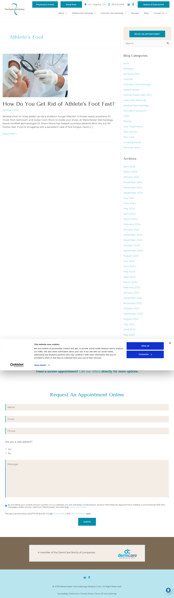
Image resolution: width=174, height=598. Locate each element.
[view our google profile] (129, 4)
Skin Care (129, 138)
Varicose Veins (131, 148)
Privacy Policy (59, 517)
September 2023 (133, 252)
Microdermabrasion (134, 112)
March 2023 (130, 284)
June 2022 (129, 332)
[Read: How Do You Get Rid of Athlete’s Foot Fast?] (35, 76)
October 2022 (131, 310)
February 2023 (131, 289)
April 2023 (129, 279)
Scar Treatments (133, 127)
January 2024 (131, 231)
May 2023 (129, 273)
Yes (9, 452)
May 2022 (129, 337)
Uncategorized (132, 143)
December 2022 (132, 300)
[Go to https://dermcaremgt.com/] (87, 555)
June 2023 (129, 268)
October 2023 (131, 247)
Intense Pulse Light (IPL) (137, 96)
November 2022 (132, 305)
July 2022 (129, 326)
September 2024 (133, 194)
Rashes (127, 122)
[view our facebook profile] (133, 4)
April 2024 (129, 215)
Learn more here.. (78, 510)
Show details (40, 593)
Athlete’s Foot (11, 111)
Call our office (89, 374)
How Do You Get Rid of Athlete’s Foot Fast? (59, 105)
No (9, 456)
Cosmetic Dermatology (137, 85)
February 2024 (132, 226)
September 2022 (133, 316)
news (126, 117)
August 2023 (130, 258)
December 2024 (133, 184)
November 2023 (132, 242)
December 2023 (132, 237)
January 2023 (131, 295)
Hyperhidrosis (131, 90)
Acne (126, 64)
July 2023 (129, 263)
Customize (145, 582)
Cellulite (128, 80)
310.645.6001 (115, 4)
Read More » (10, 136)
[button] (43, 4)
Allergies (128, 69)
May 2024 (129, 210)
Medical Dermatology (136, 106)
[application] (69, 13)
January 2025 (131, 178)
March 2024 (130, 221)
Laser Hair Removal (134, 101)
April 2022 (129, 342)
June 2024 (129, 205)
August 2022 (130, 321)
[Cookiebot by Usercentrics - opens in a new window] (16, 593)
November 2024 (132, 189)
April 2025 (129, 168)
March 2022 (130, 347)
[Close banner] (170, 571)
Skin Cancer (130, 133)
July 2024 (129, 200)
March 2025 (130, 173)
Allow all (145, 574)
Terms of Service (78, 517)
